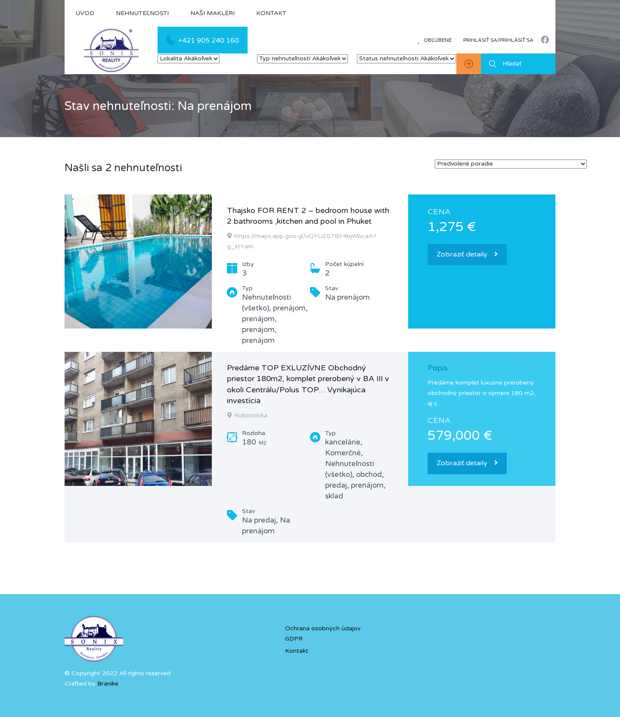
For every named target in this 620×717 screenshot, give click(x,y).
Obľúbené (434, 40)
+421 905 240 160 (208, 40)
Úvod (84, 13)
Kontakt (271, 13)
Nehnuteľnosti (142, 13)
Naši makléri (212, 13)
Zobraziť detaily (467, 254)
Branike (107, 683)
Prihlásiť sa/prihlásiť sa (498, 40)
